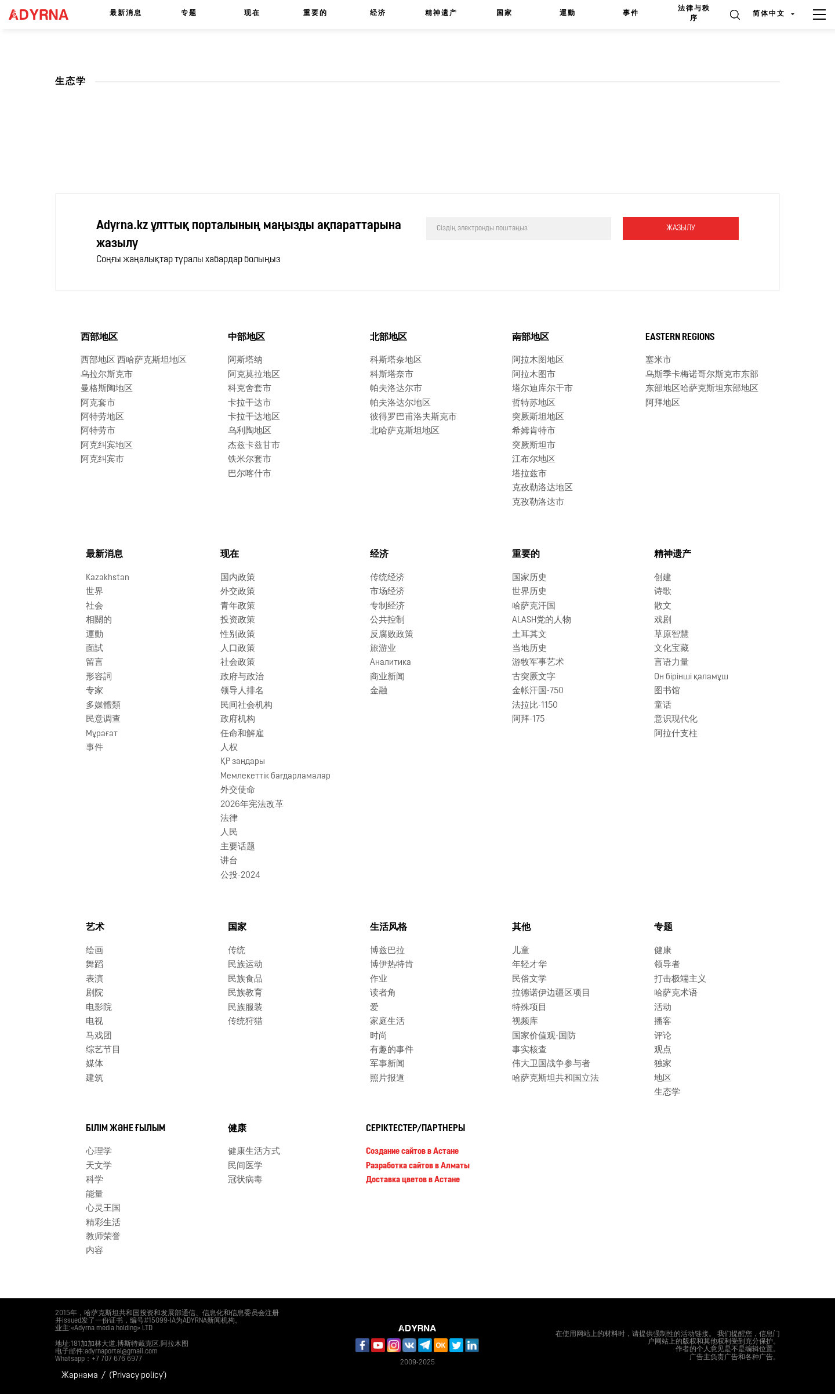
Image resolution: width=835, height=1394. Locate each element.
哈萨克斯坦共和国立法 (555, 1078)
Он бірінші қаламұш (691, 677)
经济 (378, 13)
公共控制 (387, 620)
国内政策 (237, 578)
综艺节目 (103, 1050)
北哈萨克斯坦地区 (405, 431)
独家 (662, 1064)
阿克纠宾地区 (107, 445)
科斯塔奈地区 (396, 360)
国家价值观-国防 (544, 1036)
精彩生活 (103, 1223)
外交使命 (237, 790)
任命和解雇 (242, 734)
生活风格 (388, 927)
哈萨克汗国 (534, 606)
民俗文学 (529, 979)
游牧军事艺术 (538, 662)
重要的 (315, 13)
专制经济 (387, 606)
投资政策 (237, 620)
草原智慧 (671, 635)
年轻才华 (529, 965)
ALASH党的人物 (541, 620)
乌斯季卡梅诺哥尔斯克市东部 (701, 375)
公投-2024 (240, 875)
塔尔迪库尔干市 (542, 389)
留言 (94, 662)
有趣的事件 (391, 1050)
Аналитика (390, 662)
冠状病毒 (245, 1180)
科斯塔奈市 (391, 375)
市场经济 (387, 592)
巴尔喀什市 (249, 474)
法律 (229, 818)
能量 (94, 1194)
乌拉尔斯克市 (107, 375)
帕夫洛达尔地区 (400, 403)
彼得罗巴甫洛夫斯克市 (413, 417)
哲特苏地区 (534, 403)
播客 (662, 1022)
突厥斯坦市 (534, 445)
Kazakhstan (107, 578)
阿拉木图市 (534, 375)
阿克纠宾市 (102, 459)
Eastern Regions (680, 337)
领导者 (667, 965)
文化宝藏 (671, 649)
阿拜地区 (662, 403)
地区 (662, 1078)
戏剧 (662, 620)
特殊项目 (529, 1008)
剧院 (94, 993)
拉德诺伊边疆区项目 (551, 993)
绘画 (94, 951)
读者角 (383, 993)
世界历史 (529, 592)
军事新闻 (387, 1064)
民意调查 (103, 719)
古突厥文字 (534, 677)
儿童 (520, 951)
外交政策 (237, 592)
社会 (94, 606)
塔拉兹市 (529, 474)
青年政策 (237, 606)
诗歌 (662, 592)
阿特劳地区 (102, 417)
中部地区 (246, 337)
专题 (189, 13)
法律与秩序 (694, 13)
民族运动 (245, 965)
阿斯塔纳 (245, 360)
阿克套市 (98, 403)
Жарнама (79, 1375)
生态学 (667, 1092)
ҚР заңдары (242, 762)
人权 (229, 748)
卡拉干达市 (249, 403)
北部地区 (388, 337)
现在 (252, 13)
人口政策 (237, 649)
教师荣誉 (103, 1237)
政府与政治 (242, 677)
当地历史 (529, 649)
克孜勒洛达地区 (542, 488)
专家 (94, 691)
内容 (94, 1251)
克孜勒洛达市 (538, 502)
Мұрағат (102, 734)
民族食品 (245, 979)
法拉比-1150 (535, 705)
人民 (229, 832)
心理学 (99, 1151)
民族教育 (245, 993)
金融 (378, 691)
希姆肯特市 (534, 431)
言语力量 (671, 662)
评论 (662, 1036)
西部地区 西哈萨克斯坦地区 (134, 360)
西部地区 (99, 337)
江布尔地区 (534, 459)
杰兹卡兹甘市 (254, 445)
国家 (504, 13)
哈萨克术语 (676, 993)
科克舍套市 (249, 389)
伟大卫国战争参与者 (551, 1064)
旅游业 (383, 649)
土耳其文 (529, 635)
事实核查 (529, 1050)
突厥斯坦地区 (538, 417)
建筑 (94, 1078)
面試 (94, 649)
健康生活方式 (254, 1151)
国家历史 (529, 578)
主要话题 (237, 847)
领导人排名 (242, 691)
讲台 (229, 861)
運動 (568, 13)
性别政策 (237, 635)
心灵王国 (103, 1208)
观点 (662, 1050)
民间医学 (245, 1166)
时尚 (378, 1036)
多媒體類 (103, 705)
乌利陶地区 (249, 431)
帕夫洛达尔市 (396, 389)
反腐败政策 (391, 635)
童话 (662, 705)
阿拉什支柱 (676, 734)
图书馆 (667, 691)
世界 (94, 592)
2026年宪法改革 (252, 805)
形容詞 (99, 677)
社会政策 (237, 662)
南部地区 (530, 337)
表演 (94, 979)
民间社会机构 (246, 705)
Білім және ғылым (125, 1129)
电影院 (99, 1008)
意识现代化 (676, 719)
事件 (631, 13)
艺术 (95, 927)
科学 (94, 1180)
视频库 (525, 1022)
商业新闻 (387, 677)
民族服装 (245, 1008)
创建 (662, 578)
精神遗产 (441, 13)
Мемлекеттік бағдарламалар (275, 776)
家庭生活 (387, 1022)
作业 (378, 979)
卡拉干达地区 (254, 417)
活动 (662, 1008)
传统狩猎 (245, 1022)
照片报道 (387, 1078)
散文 (662, 606)
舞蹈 (94, 965)
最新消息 (126, 13)
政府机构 (237, 719)
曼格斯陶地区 (107, 389)
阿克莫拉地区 (254, 375)
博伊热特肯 (391, 965)
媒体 (94, 1064)
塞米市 (658, 360)
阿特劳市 (98, 431)
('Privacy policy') (137, 1375)
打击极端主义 (680, 979)
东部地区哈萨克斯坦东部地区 (701, 389)
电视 (94, 1022)
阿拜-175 (528, 719)
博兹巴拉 (387, 951)
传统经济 (387, 578)
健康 (662, 951)
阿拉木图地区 (538, 360)
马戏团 (99, 1036)
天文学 (99, 1166)
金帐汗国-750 (538, 691)
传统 (236, 951)
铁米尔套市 (249, 459)
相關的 (99, 620)
